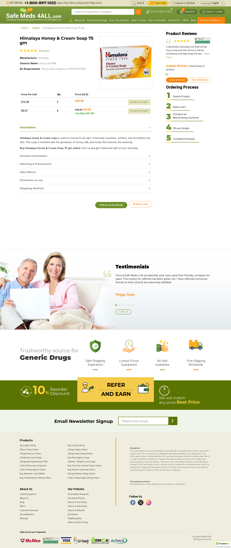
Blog (193, 20)
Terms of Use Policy (77, 502)
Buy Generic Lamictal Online (81, 469)
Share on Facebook (110, 205)
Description (28, 127)
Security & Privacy (76, 498)
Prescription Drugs (97, 20)
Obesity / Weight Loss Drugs (81, 461)
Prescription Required (78, 494)
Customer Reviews (29, 510)
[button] (223, 544)
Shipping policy (75, 518)
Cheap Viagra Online (77, 449)
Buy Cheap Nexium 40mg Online (35, 477)
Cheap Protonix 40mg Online (81, 473)
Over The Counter (119, 20)
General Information (34, 156)
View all (124, 312)
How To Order (138, 20)
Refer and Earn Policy (78, 522)
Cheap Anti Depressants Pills (34, 461)
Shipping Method (32, 189)
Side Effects (28, 172)
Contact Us (174, 20)
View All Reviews (200, 80)
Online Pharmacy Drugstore (33, 465)
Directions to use (32, 181)
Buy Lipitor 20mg (28, 445)
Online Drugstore (28, 494)
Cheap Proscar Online (30, 453)
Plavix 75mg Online (29, 449)
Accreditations (27, 514)
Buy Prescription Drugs (79, 457)
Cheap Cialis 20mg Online (80, 453)
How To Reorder (157, 20)
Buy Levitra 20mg (76, 445)
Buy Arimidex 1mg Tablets (32, 473)
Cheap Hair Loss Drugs (31, 457)
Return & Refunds (76, 510)
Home (24, 28)
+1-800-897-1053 (40, 3)
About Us (80, 20)
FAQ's (186, 20)
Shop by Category (210, 20)
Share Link (140, 205)
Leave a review (177, 80)
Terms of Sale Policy (77, 506)
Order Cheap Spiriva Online (32, 469)
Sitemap (24, 518)
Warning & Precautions (37, 164)
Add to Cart (139, 102)
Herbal (36, 28)
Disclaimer (73, 514)
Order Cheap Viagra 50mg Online (83, 477)
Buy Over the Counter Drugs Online (84, 465)
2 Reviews (44, 51)
